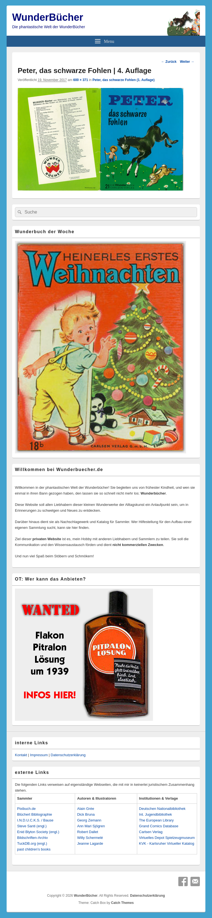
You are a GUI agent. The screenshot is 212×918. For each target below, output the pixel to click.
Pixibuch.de (26, 809)
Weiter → (187, 62)
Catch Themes (122, 903)
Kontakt (21, 755)
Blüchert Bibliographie (34, 814)
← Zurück (168, 62)
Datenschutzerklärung (68, 755)
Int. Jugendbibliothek (155, 814)
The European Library (156, 820)
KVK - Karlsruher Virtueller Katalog (166, 843)
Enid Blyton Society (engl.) (38, 832)
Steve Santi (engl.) (32, 826)
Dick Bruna (86, 814)
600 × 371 (80, 80)
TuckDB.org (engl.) (32, 843)
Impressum (39, 755)
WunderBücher (47, 17)
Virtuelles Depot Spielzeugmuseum (167, 838)
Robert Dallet (87, 832)
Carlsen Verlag (151, 832)
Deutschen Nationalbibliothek (162, 809)
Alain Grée (85, 809)
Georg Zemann (89, 820)
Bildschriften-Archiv (32, 838)
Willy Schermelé (90, 838)
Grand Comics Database (158, 826)
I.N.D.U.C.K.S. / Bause (35, 820)
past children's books (34, 849)
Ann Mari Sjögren (91, 826)
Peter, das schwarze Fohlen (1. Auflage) (123, 80)
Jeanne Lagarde (90, 843)
